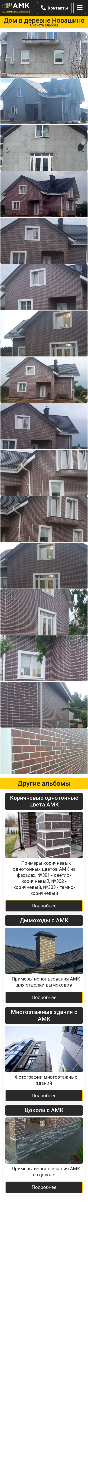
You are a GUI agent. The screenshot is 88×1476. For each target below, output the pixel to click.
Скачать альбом (44, 25)
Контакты (54, 7)
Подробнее (44, 906)
